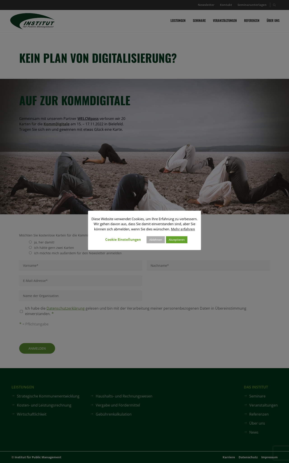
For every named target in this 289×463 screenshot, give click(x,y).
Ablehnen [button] (155, 240)
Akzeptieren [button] (177, 240)
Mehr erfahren (183, 229)
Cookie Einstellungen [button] (123, 239)
